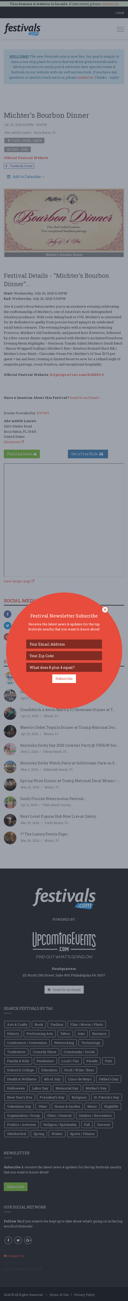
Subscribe (64, 678)
